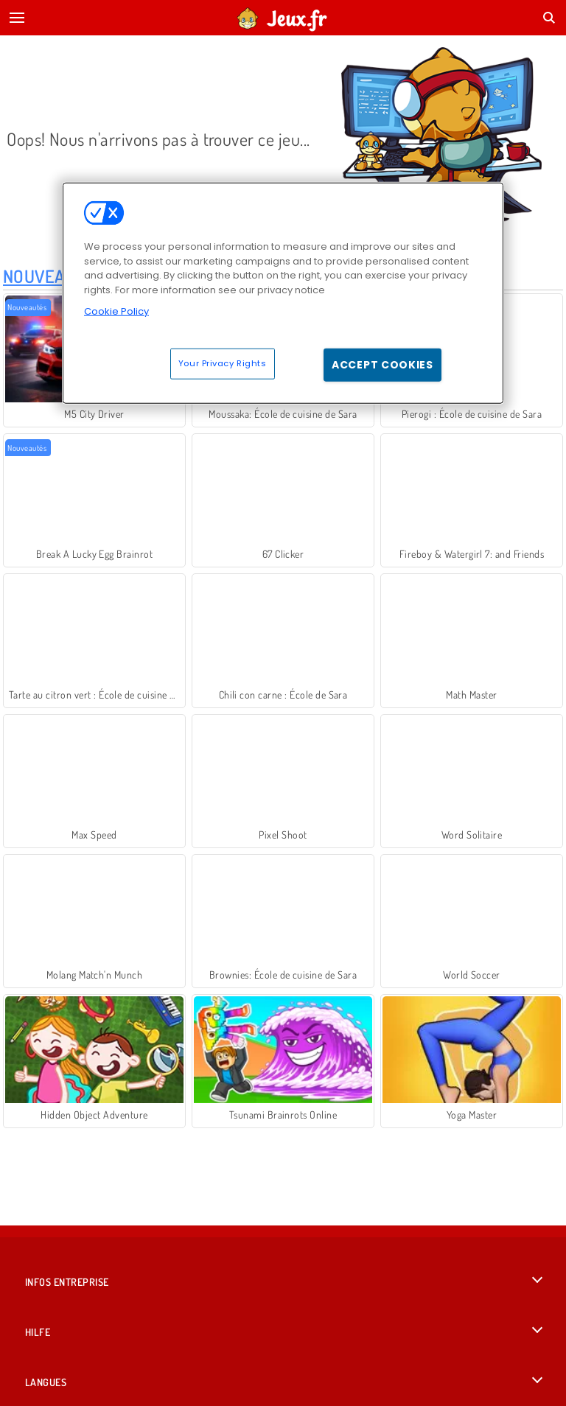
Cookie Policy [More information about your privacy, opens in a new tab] (116, 311)
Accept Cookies (382, 364)
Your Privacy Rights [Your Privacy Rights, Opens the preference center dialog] (222, 362)
